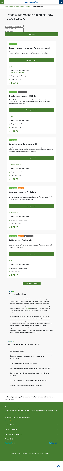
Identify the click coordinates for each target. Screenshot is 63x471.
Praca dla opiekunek (19, 6)
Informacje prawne (9, 414)
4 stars (7, 421)
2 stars (10, 421)
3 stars (9, 421)
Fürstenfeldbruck (16, 165)
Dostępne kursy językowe (18, 72)
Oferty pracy (28, 6)
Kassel (13, 261)
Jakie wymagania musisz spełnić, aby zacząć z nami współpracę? (27, 357)
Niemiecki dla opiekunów (13, 434)
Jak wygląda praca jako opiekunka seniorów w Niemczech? (30, 368)
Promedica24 (9, 439)
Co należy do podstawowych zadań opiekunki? (26, 385)
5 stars (6, 421)
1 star (12, 421)
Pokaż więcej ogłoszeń (31, 283)
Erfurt (13, 67)
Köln (12, 116)
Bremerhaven (15, 213)
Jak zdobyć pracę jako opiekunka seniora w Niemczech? (29, 380)
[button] (59, 467)
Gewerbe (28, 308)
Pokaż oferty (31, 34)
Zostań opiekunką (11, 429)
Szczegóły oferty (31, 60)
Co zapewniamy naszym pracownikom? (23, 363)
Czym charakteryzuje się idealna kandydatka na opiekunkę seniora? (29, 374)
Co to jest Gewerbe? (17, 351)
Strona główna (9, 6)
